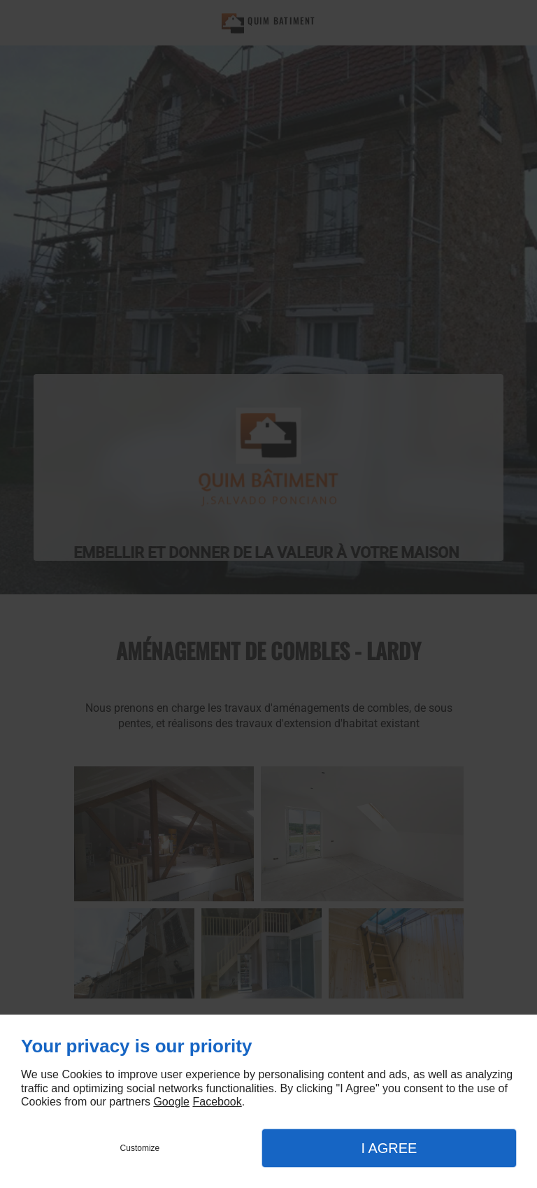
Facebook (216, 1102)
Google (171, 1102)
